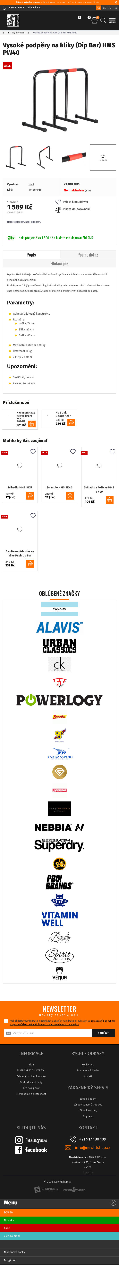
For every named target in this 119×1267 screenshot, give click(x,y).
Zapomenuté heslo (88, 1072)
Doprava (87, 1118)
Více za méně (12, 1238)
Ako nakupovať (31, 1090)
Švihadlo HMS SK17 (20, 488)
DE (116, 7)
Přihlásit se (34, 7)
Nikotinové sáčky (14, 1254)
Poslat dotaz (88, 255)
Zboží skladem (88, 1100)
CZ (98, 7)
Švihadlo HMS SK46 (59, 488)
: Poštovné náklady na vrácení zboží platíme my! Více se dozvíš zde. (57, 2)
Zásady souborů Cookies (87, 1106)
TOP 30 (8, 1214)
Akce (7, 1230)
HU (110, 7)
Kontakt (88, 1078)
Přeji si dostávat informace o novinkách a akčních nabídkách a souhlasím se (62, 1025)
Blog (31, 1066)
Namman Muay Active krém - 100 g (26, 416)
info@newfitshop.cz (92, 1150)
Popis (31, 255)
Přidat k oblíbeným (71, 202)
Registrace (88, 1066)
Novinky (9, 1222)
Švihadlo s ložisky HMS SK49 (99, 490)
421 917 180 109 (92, 1141)
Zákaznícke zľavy (87, 1112)
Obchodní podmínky (31, 1084)
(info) (88, 190)
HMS (31, 184)
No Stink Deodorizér (63, 415)
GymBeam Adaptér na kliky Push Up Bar (20, 555)
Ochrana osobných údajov (31, 1078)
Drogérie (9, 1262)
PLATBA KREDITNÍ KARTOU (31, 1072)
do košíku (32, 424)
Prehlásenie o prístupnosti (31, 1096)
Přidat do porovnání (72, 209)
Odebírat (103, 1035)
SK (104, 7)
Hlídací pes (59, 264)
